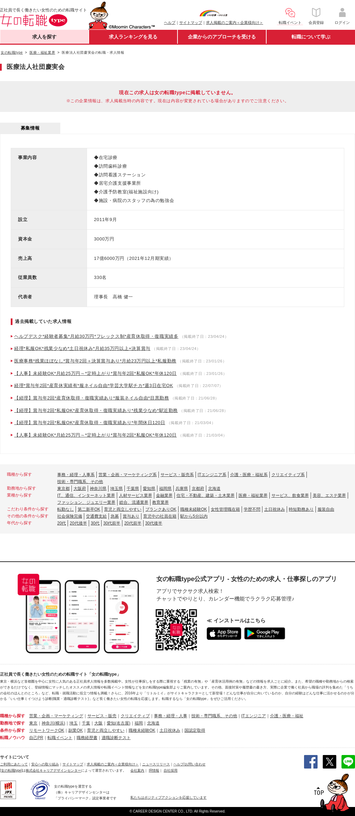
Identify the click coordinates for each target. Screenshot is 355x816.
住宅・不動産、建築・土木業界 (205, 495)
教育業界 (160, 502)
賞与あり (131, 516)
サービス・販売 (101, 716)
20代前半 (132, 523)
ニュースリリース (156, 764)
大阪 (98, 723)
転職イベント (59, 738)
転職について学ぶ (311, 37)
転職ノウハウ (12, 738)
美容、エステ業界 (329, 495)
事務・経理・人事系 (76, 474)
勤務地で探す (12, 723)
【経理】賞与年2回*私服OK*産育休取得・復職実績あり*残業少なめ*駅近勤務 (96, 410)
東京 (33, 723)
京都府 (198, 488)
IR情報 (154, 770)
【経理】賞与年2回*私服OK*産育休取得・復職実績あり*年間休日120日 (89, 422)
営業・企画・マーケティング (56, 716)
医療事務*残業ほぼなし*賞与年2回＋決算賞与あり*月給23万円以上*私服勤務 (95, 360)
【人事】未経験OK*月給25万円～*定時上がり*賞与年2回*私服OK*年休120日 (95, 373)
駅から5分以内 (194, 516)
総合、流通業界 (133, 502)
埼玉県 (116, 488)
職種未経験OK (193, 509)
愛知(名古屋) (118, 723)
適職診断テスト (116, 738)
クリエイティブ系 (288, 474)
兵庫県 (181, 488)
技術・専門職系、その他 (80, 481)
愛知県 (149, 488)
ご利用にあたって (14, 764)
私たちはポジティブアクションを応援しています (168, 797)
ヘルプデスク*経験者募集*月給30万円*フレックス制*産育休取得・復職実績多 (96, 336)
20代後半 (78, 523)
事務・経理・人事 (170, 716)
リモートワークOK (46, 730)
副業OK (75, 730)
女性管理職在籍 (225, 509)
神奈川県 (98, 488)
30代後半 (153, 523)
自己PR (36, 738)
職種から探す (12, 716)
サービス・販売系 (177, 474)
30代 (95, 523)
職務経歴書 (87, 738)
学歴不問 (252, 509)
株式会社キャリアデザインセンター (53, 770)
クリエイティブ (135, 716)
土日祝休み (274, 509)
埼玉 (73, 723)
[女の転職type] (11, 770)
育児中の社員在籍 (159, 516)
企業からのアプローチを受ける (222, 37)
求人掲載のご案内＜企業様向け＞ (234, 22)
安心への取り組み (45, 764)
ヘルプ (169, 22)
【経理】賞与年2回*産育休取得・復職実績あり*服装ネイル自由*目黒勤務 (91, 398)
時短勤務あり (301, 509)
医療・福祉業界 (253, 495)
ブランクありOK (160, 509)
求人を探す (44, 37)
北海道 (214, 488)
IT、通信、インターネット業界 (86, 495)
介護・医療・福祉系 (249, 474)
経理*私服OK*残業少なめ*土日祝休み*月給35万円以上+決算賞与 (82, 348)
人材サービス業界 (135, 495)
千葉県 (133, 488)
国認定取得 (194, 730)
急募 (115, 516)
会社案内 (137, 770)
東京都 (63, 488)
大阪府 (79, 488)
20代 (61, 523)
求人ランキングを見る (133, 37)
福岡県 (165, 488)
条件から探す (12, 730)
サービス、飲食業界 (290, 495)
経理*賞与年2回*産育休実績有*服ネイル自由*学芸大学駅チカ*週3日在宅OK (93, 385)
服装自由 (326, 509)
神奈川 (48, 723)
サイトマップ (190, 22)
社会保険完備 (69, 516)
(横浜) (59, 723)
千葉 (86, 723)
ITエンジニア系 (212, 474)
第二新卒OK (89, 509)
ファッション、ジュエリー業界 (86, 502)
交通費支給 (96, 516)
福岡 (139, 723)
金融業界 (164, 495)
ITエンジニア (253, 716)
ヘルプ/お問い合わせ (189, 764)
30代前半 (111, 523)
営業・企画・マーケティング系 (127, 474)
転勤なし (65, 509)
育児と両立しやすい (122, 509)
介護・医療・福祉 (286, 716)
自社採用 (171, 770)
